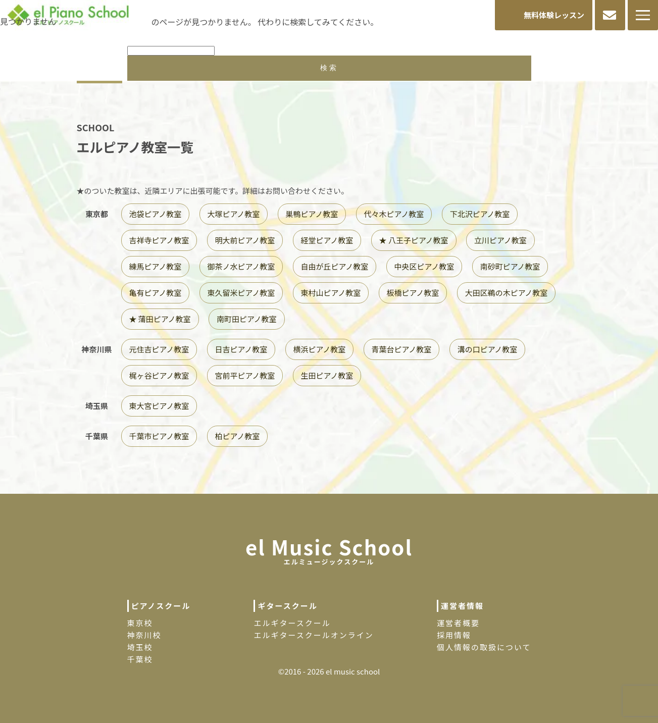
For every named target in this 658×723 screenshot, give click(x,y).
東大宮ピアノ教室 (159, 405)
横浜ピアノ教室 (319, 349)
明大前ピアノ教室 (245, 240)
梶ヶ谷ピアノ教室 (159, 375)
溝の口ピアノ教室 (488, 349)
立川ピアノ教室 (500, 240)
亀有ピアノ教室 (155, 292)
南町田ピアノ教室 (247, 319)
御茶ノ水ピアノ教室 (241, 266)
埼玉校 (140, 647)
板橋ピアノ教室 (413, 292)
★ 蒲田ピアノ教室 (160, 319)
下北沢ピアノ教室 (480, 214)
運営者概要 (458, 622)
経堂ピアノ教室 (327, 240)
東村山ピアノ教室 (331, 292)
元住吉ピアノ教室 (159, 349)
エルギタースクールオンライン (313, 635)
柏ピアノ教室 (237, 436)
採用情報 (454, 635)
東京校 (140, 622)
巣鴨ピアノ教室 (312, 214)
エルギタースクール (292, 622)
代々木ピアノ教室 (394, 214)
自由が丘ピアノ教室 (335, 266)
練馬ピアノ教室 (155, 266)
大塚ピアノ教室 (234, 214)
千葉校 (140, 659)
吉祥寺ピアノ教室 (159, 240)
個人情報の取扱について (484, 647)
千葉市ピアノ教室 (159, 436)
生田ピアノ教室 (327, 375)
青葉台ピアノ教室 (402, 349)
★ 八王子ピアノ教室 (413, 240)
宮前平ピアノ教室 (245, 375)
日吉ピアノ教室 (241, 349)
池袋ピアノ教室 (155, 214)
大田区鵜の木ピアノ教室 (506, 292)
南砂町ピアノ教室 (510, 266)
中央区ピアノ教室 (424, 266)
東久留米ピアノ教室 (241, 292)
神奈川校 (144, 635)
